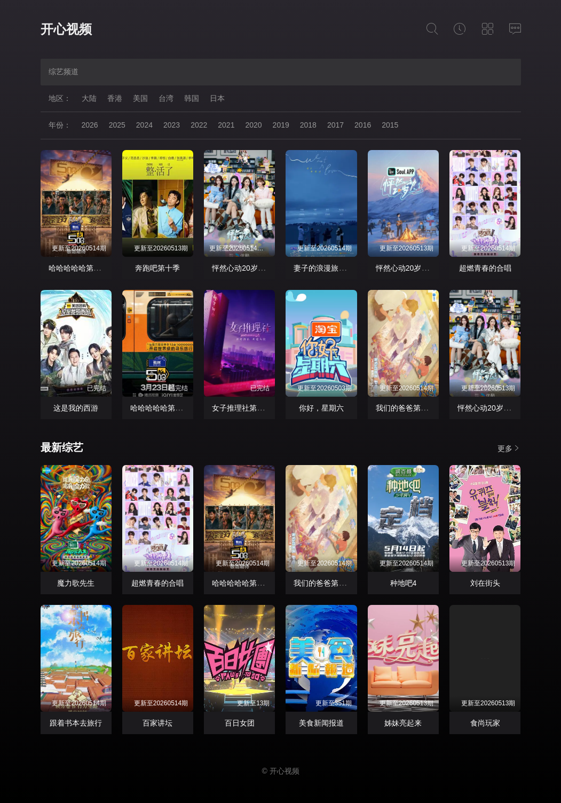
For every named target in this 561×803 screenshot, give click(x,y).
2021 (226, 125)
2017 (335, 125)
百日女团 (240, 723)
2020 (253, 125)
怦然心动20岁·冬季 (488, 408)
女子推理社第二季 (242, 408)
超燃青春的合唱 (485, 268)
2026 (90, 125)
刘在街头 (485, 583)
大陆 (89, 98)
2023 (171, 125)
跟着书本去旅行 (76, 723)
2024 (144, 125)
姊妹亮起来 (403, 723)
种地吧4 (403, 583)
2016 (362, 125)
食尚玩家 (485, 723)
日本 (217, 98)
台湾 (166, 98)
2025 (117, 125)
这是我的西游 (75, 408)
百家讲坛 (157, 723)
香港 (114, 98)
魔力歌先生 (75, 583)
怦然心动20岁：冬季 (246, 268)
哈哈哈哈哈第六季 (78, 268)
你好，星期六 (321, 408)
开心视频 (66, 29)
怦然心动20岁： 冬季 (411, 268)
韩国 (191, 98)
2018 (308, 125)
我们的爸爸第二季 (406, 408)
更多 (509, 448)
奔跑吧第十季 (157, 268)
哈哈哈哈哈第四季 (160, 408)
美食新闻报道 (321, 723)
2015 (390, 125)
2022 (199, 125)
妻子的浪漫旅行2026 (328, 268)
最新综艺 (62, 447)
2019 (281, 125)
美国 (140, 98)
